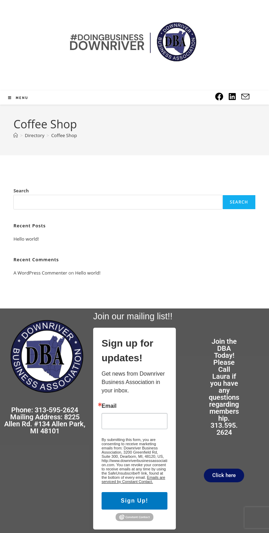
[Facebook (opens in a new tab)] (219, 97)
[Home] (15, 135)
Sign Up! (135, 501)
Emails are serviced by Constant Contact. (133, 479)
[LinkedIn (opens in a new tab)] (232, 97)
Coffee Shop (64, 135)
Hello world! (26, 239)
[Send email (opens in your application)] (245, 97)
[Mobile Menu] (18, 97)
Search (21, 190)
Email (109, 406)
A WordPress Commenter (40, 273)
